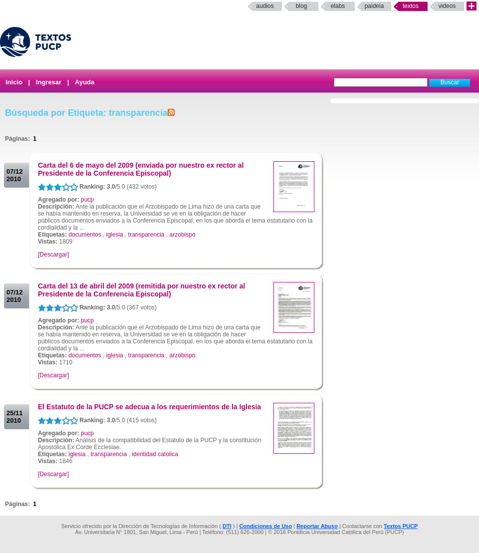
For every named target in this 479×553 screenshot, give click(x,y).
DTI (227, 526)
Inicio (13, 82)
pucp (87, 199)
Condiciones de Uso (265, 526)
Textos (411, 5)
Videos (447, 5)
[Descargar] (53, 254)
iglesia (114, 234)
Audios (264, 5)
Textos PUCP (401, 526)
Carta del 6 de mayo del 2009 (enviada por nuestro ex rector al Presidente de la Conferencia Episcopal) (140, 169)
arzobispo (183, 234)
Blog (301, 5)
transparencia (146, 234)
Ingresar (48, 82)
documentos (84, 234)
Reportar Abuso (317, 526)
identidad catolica (155, 454)
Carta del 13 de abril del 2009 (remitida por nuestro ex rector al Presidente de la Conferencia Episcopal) (141, 290)
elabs (338, 5)
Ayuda (84, 82)
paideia (374, 5)
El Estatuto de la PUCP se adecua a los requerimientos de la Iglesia (149, 407)
